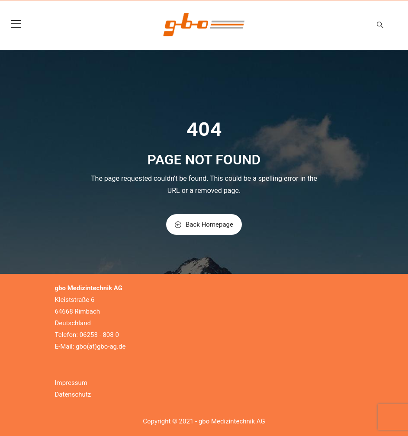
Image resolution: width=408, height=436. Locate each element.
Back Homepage (204, 224)
